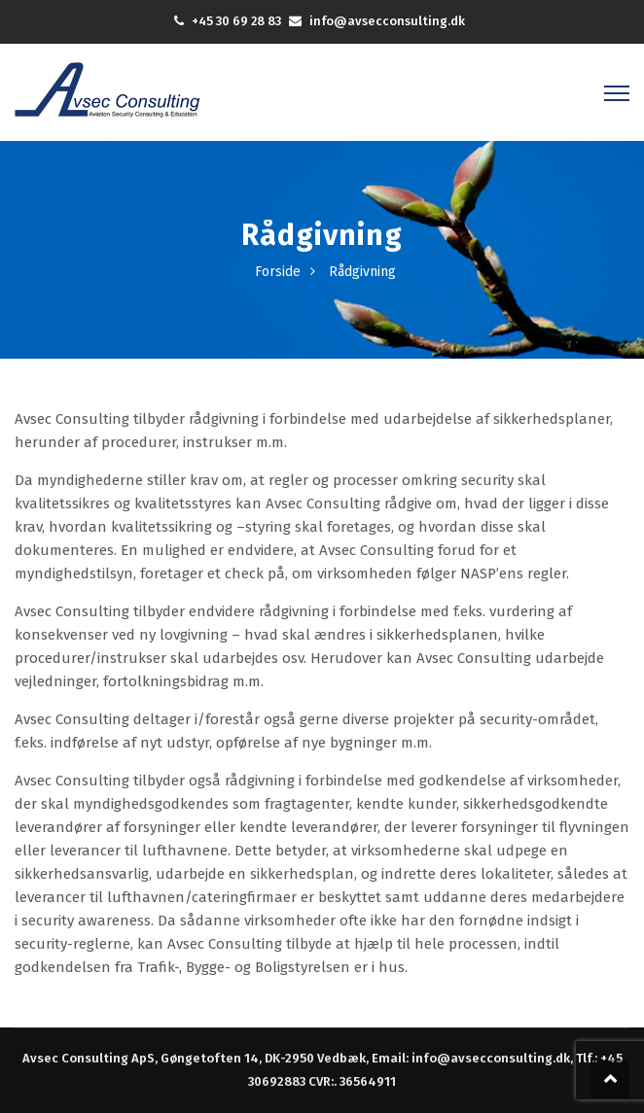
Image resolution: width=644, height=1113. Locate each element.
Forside (278, 271)
